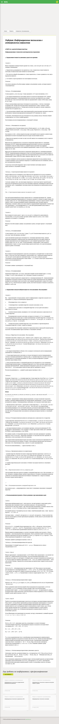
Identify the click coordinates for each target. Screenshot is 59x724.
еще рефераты (8, 674)
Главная (5, 31)
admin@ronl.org (28, 719)
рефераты (11, 31)
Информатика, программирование (22, 31)
